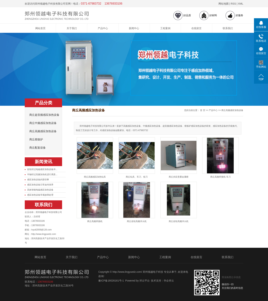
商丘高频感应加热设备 (43, 131)
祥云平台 (144, 280)
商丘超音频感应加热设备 (44, 114)
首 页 (202, 110)
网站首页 (40, 28)
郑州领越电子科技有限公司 (49, 212)
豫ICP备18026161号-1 (111, 280)
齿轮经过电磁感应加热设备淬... (42, 169)
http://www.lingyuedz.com (43, 234)
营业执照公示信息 (231, 277)
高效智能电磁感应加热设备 (40, 190)
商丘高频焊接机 (95, 221)
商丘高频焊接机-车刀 (220, 177)
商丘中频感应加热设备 (43, 123)
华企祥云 (169, 280)
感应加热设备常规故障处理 (40, 195)
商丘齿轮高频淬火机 (137, 221)
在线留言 (196, 28)
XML (240, 3)
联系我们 (228, 28)
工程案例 (165, 28)
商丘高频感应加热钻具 (95, 177)
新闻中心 (134, 28)
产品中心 (103, 28)
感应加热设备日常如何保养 (40, 184)
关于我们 (72, 28)
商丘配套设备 (37, 147)
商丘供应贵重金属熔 (178, 177)
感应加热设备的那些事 (38, 179)
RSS (233, 3)
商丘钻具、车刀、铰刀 (137, 177)
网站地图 (223, 3)
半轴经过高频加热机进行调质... (42, 174)
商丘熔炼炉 (36, 139)
